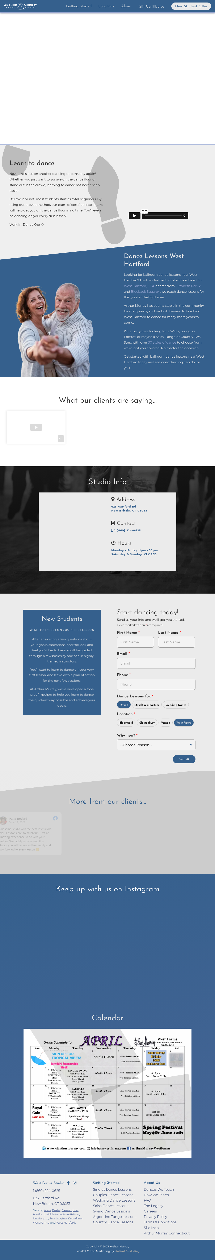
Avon (47, 1210)
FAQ (147, 1200)
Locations (106, 6)
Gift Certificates (151, 7)
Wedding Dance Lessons (114, 1200)
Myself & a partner (146, 705)
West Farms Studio (48, 1183)
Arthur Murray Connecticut (167, 1233)
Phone (123, 675)
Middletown (54, 1214)
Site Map (151, 1228)
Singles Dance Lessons (112, 1189)
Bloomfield (126, 722)
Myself (123, 705)
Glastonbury (147, 722)
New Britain (71, 1214)
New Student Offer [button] (191, 6)
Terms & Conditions (160, 1222)
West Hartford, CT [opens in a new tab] (138, 286)
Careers (150, 1211)
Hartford (39, 1214)
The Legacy (153, 1206)
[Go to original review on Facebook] (55, 819)
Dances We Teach (159, 1189)
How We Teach (156, 1195)
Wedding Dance (175, 705)
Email (122, 654)
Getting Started (79, 6)
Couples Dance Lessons (113, 1195)
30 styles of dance (162, 342)
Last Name (169, 633)
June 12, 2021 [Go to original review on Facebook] (17, 822)
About (126, 6)
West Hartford (65, 1222)
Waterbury (75, 1218)
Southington (58, 1218)
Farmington (70, 1210)
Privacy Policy (155, 1217)
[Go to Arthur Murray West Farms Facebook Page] (68, 1182)
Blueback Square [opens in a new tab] (144, 292)
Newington (40, 1218)
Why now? (126, 736)
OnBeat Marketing (127, 1251)
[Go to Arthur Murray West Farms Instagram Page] (74, 1182)
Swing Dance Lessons (111, 1211)
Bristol (56, 1210)
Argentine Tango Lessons (114, 1217)
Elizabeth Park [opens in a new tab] (187, 286)
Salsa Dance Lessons (110, 1206)
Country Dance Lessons (113, 1222)
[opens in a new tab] (107, 1096)
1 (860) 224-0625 (126, 530)
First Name (127, 633)
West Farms (183, 722)
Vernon (165, 722)
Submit (184, 759)
